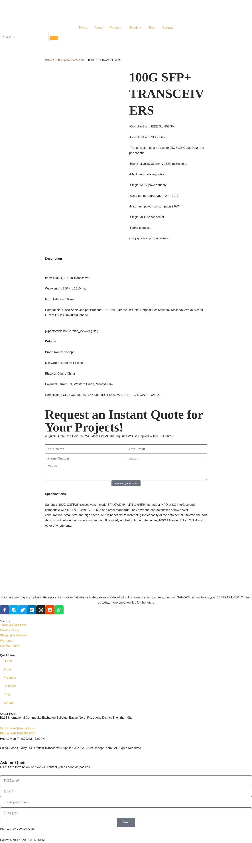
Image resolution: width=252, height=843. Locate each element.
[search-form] (24, 36)
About (98, 27)
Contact (167, 27)
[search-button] (54, 38)
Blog (152, 27)
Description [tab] (53, 259)
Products (116, 27)
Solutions (135, 27)
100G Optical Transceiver (69, 60)
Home (83, 27)
